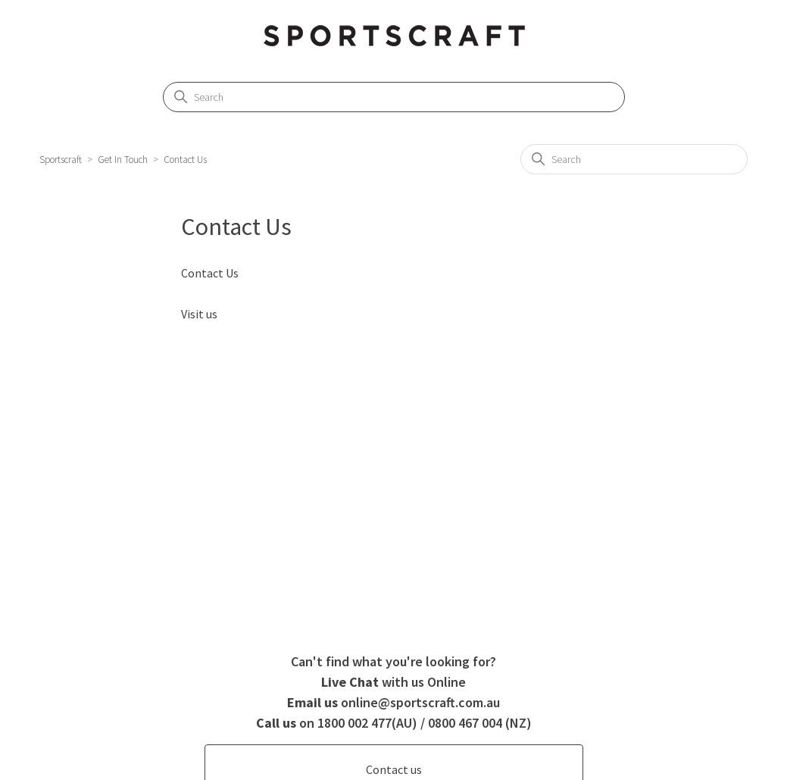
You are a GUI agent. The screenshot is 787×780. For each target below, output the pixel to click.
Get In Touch (123, 159)
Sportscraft (60, 159)
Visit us (199, 313)
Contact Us (185, 159)
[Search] (394, 97)
